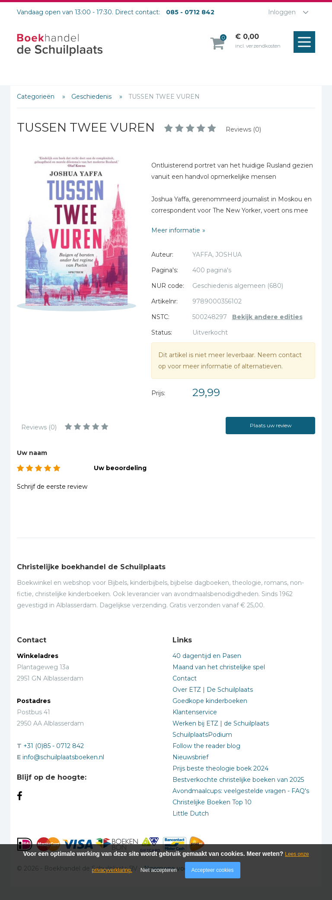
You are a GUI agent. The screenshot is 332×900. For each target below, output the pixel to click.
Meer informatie (175, 230)
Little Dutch (190, 813)
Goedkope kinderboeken (209, 701)
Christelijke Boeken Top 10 (212, 802)
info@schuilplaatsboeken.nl (63, 757)
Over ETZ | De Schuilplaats (212, 690)
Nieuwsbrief (190, 757)
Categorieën (36, 96)
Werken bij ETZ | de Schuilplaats (220, 723)
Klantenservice (194, 712)
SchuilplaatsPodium (202, 735)
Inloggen (282, 12)
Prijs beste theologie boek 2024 (220, 768)
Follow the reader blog (206, 746)
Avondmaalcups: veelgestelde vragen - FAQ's (240, 791)
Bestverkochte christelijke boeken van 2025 (238, 780)
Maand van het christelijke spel (218, 667)
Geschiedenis (92, 96)
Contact (184, 678)
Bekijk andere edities (267, 317)
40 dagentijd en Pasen (206, 656)
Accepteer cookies (213, 870)
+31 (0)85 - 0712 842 (53, 746)
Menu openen (306, 42)
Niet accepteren (158, 870)
